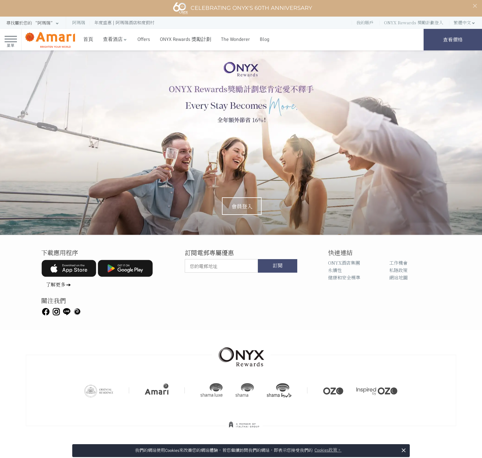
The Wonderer (235, 39)
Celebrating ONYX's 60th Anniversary (242, 8)
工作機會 (398, 262)
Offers (143, 39)
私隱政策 (398, 270)
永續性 (335, 270)
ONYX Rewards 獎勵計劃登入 (413, 22)
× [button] (403, 450)
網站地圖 (398, 277)
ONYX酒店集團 (344, 262)
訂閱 (277, 266)
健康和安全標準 (344, 277)
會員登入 (242, 206)
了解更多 (55, 284)
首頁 (88, 39)
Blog (264, 39)
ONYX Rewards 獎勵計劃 (185, 39)
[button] (33, 23)
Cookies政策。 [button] (328, 450)
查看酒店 (113, 39)
